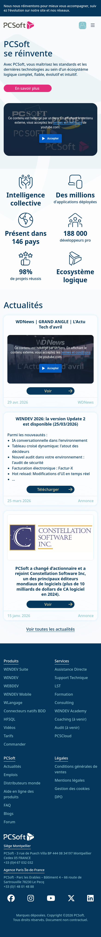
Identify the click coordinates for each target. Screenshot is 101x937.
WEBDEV (11, 685)
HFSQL (9, 719)
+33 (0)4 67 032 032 (18, 862)
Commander (15, 744)
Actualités (12, 768)
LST (58, 686)
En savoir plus (27, 88)
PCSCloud (63, 736)
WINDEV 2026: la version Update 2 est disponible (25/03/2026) (50, 422)
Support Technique (71, 678)
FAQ (7, 807)
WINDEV (11, 677)
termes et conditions (67, 122)
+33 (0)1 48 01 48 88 (19, 886)
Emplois (11, 777)
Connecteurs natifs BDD (25, 710)
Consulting (64, 703)
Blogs (8, 816)
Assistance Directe (71, 669)
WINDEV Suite (16, 669)
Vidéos (9, 727)
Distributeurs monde (22, 785)
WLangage (13, 702)
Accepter (53, 138)
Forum (9, 824)
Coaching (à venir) (70, 719)
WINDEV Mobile (17, 694)
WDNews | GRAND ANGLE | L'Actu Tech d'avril (50, 325)
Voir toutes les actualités (50, 631)
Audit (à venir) (67, 728)
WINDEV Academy (70, 711)
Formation (64, 694)
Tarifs (8, 735)
